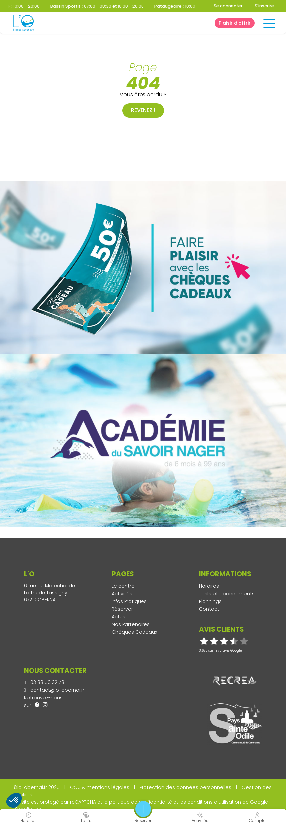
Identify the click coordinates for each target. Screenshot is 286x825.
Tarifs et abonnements (227, 593)
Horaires (209, 586)
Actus (118, 616)
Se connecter (228, 6)
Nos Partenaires (131, 624)
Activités (122, 593)
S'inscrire (264, 6)
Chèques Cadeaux (134, 632)
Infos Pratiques (129, 601)
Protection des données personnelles (185, 787)
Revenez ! (143, 110)
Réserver (122, 609)
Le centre (123, 586)
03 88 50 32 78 (44, 682)
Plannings (210, 601)
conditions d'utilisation (214, 802)
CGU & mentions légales (99, 787)
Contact (209, 609)
